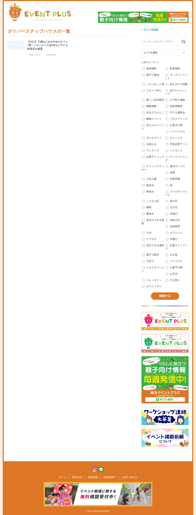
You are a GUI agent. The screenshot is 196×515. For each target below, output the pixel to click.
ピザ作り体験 (175, 99)
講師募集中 (109, 477)
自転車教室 (174, 106)
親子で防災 (150, 254)
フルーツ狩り (152, 90)
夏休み (148, 213)
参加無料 (149, 68)
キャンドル (174, 137)
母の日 (172, 200)
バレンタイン (152, 280)
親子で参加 (150, 74)
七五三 (148, 261)
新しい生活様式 (153, 99)
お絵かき (149, 144)
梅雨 (146, 207)
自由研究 (173, 226)
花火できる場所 (153, 245)
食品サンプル (175, 166)
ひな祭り (173, 280)
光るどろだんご (153, 112)
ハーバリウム (175, 131)
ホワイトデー (152, 286)
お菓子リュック (153, 156)
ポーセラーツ (152, 137)
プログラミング (177, 118)
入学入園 (149, 178)
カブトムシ (174, 232)
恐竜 (170, 172)
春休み (148, 191)
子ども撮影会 (175, 112)
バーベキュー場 (153, 84)
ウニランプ (150, 150)
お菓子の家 (174, 125)
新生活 (148, 185)
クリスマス (174, 261)
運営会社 (78, 477)
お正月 (172, 273)
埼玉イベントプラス (39, 12)
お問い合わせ (127, 477)
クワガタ (149, 238)
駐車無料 (173, 68)
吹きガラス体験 (177, 84)
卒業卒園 (173, 178)
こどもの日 (150, 200)
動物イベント (152, 118)
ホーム (65, 477)
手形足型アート (177, 144)
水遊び (172, 213)
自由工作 (173, 219)
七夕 (146, 232)
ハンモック (174, 150)
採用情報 (93, 477)
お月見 (172, 254)
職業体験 (149, 106)
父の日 (172, 207)
